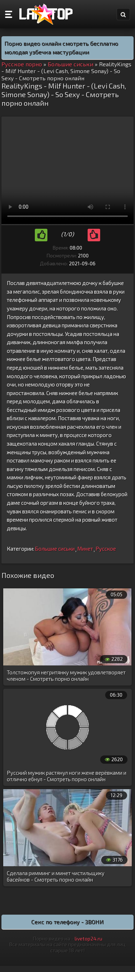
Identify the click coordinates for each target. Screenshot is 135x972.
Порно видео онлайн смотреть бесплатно (61, 43)
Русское (106, 548)
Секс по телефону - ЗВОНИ (67, 921)
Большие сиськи (55, 548)
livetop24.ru (88, 938)
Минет (85, 548)
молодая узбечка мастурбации (46, 51)
